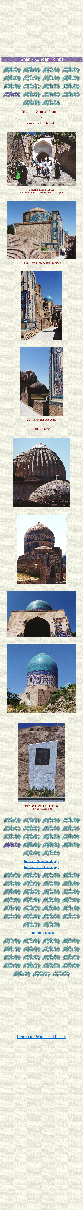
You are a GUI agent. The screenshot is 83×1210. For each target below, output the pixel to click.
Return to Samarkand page (41, 861)
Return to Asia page (41, 932)
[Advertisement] (41, 26)
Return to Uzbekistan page (41, 867)
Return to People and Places (41, 1036)
